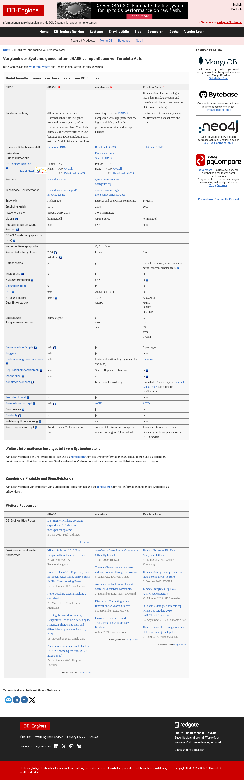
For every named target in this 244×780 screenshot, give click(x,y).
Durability (11, 415)
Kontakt (93, 737)
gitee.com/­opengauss (107, 179)
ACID (98, 403)
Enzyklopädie (119, 31)
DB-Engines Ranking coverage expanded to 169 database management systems (65, 525)
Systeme (96, 31)
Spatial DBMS (103, 157)
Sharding (148, 359)
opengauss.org (103, 183)
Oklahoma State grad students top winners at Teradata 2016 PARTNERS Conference (162, 610)
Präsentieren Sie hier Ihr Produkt (218, 199)
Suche (174, 31)
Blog (137, 31)
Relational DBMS (57, 147)
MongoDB (106, 40)
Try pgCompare (218, 185)
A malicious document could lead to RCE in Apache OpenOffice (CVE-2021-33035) (68, 651)
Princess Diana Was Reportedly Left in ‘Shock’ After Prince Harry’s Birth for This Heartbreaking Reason (68, 576)
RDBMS (123, 113)
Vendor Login (194, 31)
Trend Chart (27, 171)
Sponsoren (155, 31)
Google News (84, 672)
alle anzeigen (85, 542)
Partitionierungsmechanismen (24, 359)
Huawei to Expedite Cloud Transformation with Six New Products (112, 623)
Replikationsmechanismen (22, 370)
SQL (8, 292)
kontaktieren (78, 456)
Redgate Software (229, 22)
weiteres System (39, 67)
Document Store (104, 153)
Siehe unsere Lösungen (189, 750)
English (237, 4)
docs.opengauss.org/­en (108, 190)
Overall (68, 168)
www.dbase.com (57, 179)
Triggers (11, 353)
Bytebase (124, 40)
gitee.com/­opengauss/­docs (110, 194)
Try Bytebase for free (218, 109)
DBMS (7, 50)
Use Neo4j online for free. (219, 143)
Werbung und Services (49, 737)
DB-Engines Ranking (69, 31)
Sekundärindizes (16, 285)
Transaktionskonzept (19, 403)
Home (44, 31)
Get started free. (218, 78)
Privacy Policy (76, 737)
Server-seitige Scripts (19, 347)
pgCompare (205, 170)
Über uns (26, 737)
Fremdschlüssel (16, 397)
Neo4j (139, 40)
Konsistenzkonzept (18, 382)
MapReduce (13, 376)
